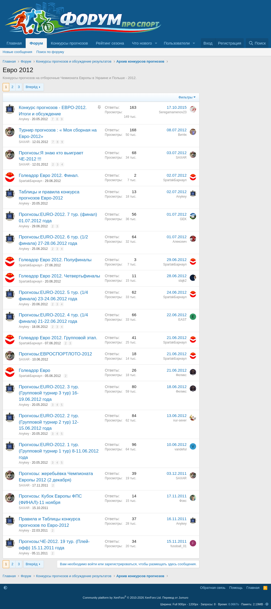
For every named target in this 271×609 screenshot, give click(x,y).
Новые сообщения (17, 52)
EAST (182, 319)
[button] (156, 43)
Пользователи (177, 43)
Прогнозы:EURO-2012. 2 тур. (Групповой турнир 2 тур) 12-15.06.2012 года (49, 422)
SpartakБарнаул (30, 181)
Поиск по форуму (50, 52)
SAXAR (24, 142)
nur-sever (180, 420)
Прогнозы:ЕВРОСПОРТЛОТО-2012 (55, 353)
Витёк (182, 135)
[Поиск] (257, 43)
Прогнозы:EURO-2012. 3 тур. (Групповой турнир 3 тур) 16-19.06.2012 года (49, 393)
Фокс (183, 501)
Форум (36, 43)
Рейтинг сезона (110, 43)
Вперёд (32, 87)
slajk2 (182, 280)
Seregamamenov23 (173, 112)
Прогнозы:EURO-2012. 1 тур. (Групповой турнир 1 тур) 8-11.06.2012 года (58, 451)
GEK (183, 219)
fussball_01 (178, 546)
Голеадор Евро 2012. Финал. (49, 175)
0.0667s (233, 604)
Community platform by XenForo (122, 597)
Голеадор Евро (34, 370)
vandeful (181, 449)
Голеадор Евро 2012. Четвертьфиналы (59, 276)
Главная (14, 43)
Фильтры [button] (185, 97)
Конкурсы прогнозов (69, 43)
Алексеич (180, 241)
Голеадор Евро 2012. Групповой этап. (58, 337)
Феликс (181, 375)
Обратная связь (212, 588)
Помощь (235, 588)
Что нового (142, 43)
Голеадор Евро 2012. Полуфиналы (55, 259)
